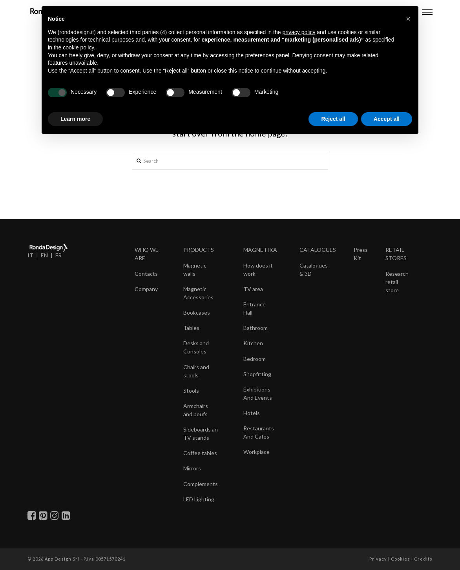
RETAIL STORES (396, 253)
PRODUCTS (198, 249)
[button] (408, 19)
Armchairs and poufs (195, 409)
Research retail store (397, 281)
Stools (191, 390)
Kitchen (253, 343)
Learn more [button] (75, 119)
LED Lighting (198, 499)
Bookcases (196, 312)
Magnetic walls (194, 269)
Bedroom (254, 358)
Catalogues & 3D (313, 269)
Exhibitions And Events (257, 393)
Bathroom (255, 327)
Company (146, 289)
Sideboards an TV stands (200, 433)
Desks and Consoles (196, 347)
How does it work (258, 269)
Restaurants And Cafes (258, 432)
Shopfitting (257, 374)
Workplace (256, 451)
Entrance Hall (254, 308)
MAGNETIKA (260, 249)
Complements (200, 484)
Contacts (146, 273)
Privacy (378, 558)
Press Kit (361, 253)
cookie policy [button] (78, 47)
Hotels (251, 413)
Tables (191, 327)
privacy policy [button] (298, 32)
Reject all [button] (333, 119)
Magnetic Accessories (198, 293)
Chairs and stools (196, 371)
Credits (423, 558)
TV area (253, 289)
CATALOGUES (317, 249)
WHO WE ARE (147, 253)
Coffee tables (200, 453)
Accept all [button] (387, 119)
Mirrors (192, 468)
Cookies (400, 558)
